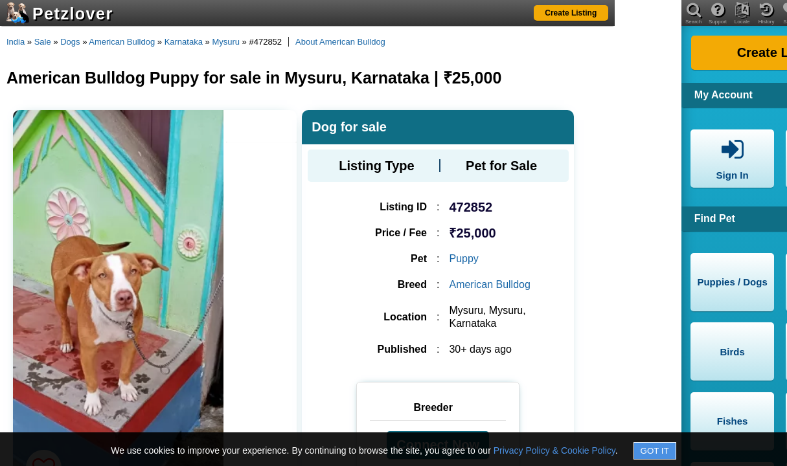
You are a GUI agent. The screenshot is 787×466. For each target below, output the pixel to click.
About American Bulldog (340, 42)
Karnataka (184, 42)
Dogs (70, 42)
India (15, 42)
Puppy (463, 258)
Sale (42, 42)
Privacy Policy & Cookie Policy (554, 450)
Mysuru (226, 42)
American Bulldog (122, 42)
